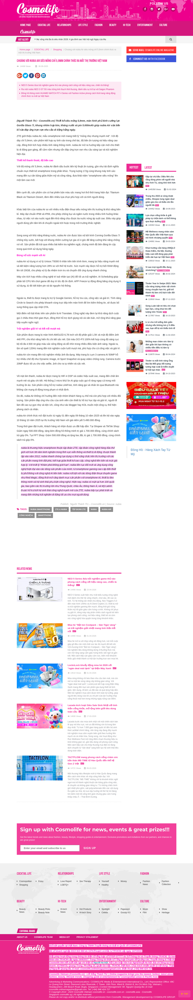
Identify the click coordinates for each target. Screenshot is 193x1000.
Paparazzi (125, 907)
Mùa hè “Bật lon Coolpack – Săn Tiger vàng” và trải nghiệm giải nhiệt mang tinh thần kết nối (93, 627)
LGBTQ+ (64, 882)
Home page (25, 24)
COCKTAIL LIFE (44, 24)
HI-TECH (127, 24)
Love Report (65, 879)
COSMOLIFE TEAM (43, 935)
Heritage (165, 910)
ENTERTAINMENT (145, 24)
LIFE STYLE (83, 24)
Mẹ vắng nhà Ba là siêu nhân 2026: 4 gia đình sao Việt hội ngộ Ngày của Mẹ (71, 42)
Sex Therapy (85, 879)
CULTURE (163, 24)
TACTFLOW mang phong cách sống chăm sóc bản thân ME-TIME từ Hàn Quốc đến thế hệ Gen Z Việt (92, 758)
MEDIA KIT (64, 935)
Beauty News (22, 908)
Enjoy (40, 879)
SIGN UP (90, 845)
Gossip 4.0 (125, 910)
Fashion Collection (166, 880)
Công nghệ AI (26, 515)
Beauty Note (44, 910)
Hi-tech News (63, 908)
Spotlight (106, 907)
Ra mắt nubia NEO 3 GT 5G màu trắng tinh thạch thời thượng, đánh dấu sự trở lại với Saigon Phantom (67, 89)
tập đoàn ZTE (79, 509)
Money (124, 879)
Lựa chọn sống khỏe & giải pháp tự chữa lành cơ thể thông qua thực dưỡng (160, 218)
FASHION (99, 24)
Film (145, 910)
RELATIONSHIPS (64, 24)
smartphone (44, 515)
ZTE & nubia (61, 509)
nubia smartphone (40, 509)
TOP (184, 994)
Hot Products (85, 907)
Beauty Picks (44, 907)
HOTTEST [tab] (134, 167)
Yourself (105, 879)
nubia (94, 509)
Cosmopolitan (25, 879)
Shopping (57, 49)
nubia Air (106, 509)
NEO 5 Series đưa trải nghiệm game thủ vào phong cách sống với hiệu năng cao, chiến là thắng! (65, 85)
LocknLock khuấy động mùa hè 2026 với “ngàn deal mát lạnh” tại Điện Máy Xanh (93, 665)
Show (164, 907)
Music (145, 907)
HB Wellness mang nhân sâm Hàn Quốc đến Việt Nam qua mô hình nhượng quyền (159, 234)
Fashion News (146, 880)
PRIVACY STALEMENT (87, 935)
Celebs (105, 910)
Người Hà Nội (101, 960)
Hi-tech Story (85, 910)
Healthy (105, 882)
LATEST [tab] (148, 167)
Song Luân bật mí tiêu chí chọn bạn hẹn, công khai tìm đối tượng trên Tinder (160, 309)
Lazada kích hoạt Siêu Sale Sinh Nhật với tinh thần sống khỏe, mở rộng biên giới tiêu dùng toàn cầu (92, 706)
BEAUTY (112, 24)
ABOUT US (22, 935)
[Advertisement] (78, 110)
